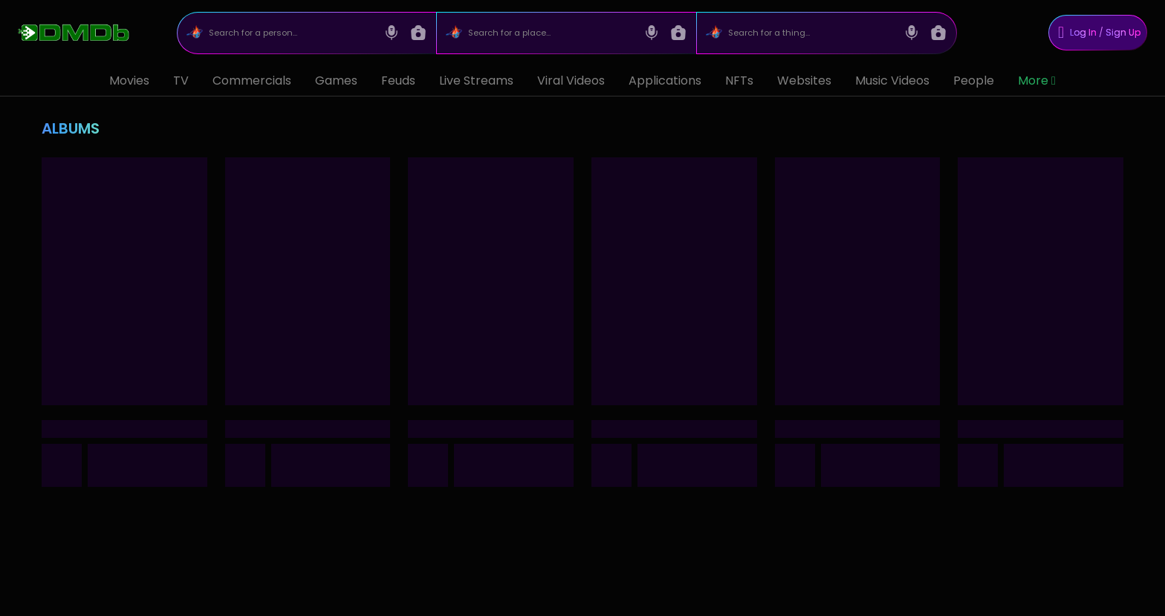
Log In (1083, 32)
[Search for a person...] (291, 33)
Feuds (398, 80)
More (1037, 80)
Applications (665, 80)
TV (181, 80)
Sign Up (1123, 32)
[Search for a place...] (551, 33)
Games (336, 80)
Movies (129, 80)
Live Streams (476, 80)
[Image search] (418, 33)
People (973, 80)
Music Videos (892, 80)
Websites (804, 80)
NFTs (739, 80)
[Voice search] (391, 33)
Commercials (251, 80)
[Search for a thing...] (811, 33)
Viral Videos (571, 80)
